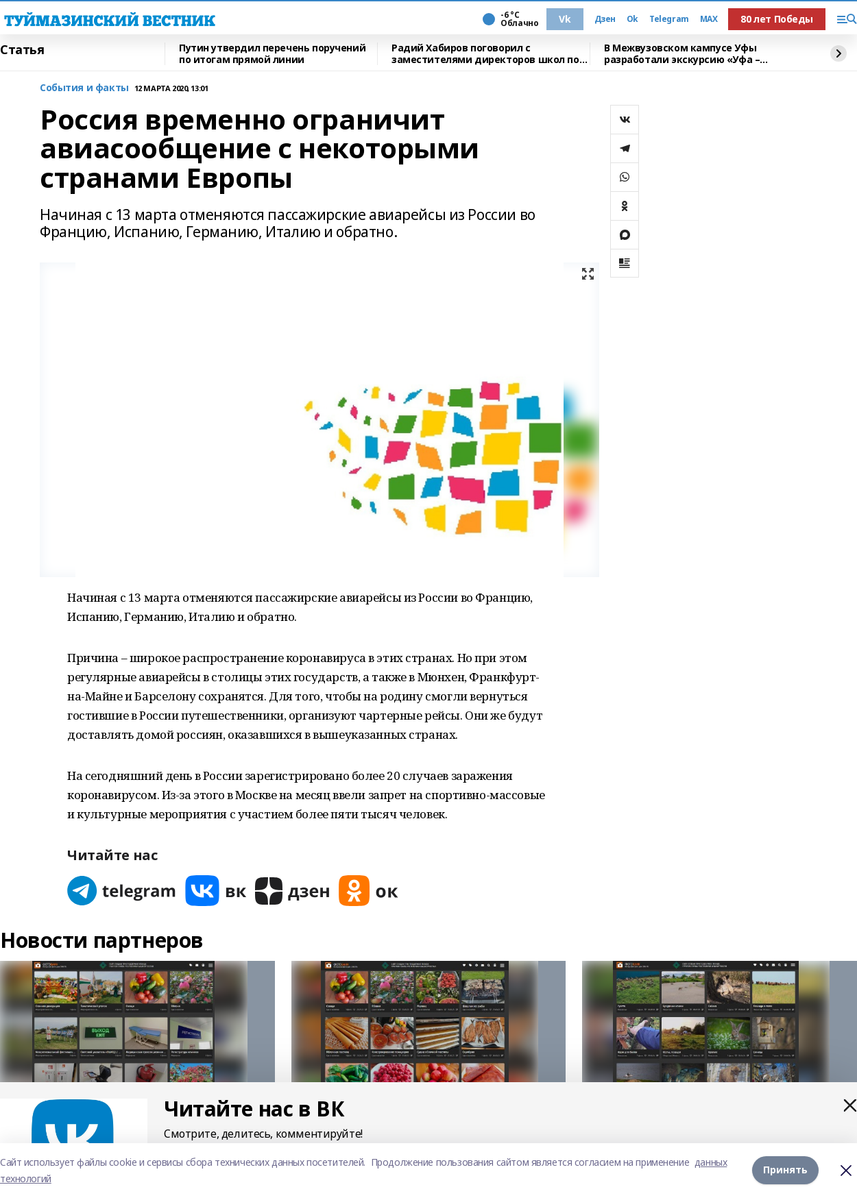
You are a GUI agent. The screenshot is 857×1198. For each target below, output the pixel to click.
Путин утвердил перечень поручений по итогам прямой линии (272, 53)
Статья (22, 50)
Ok (632, 19)
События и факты (84, 88)
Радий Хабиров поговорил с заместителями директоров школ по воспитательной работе (485, 53)
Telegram (669, 19)
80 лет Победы (776, 18)
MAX (709, 19)
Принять (785, 1170)
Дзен (605, 19)
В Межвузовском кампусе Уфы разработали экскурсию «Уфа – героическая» (682, 53)
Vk (564, 18)
